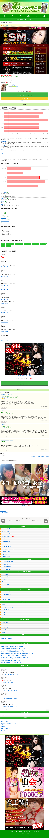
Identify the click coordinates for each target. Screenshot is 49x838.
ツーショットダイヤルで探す (7, 561)
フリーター (2, 195)
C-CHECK (3, 243)
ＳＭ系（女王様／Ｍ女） (12, 85)
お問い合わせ (3, 724)
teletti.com (25, 836)
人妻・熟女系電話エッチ (6, 594)
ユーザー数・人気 (3, 141)
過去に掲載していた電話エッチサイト (8, 723)
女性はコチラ (4, 554)
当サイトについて (4, 721)
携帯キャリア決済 (43, 243)
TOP (9, 831)
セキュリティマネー (28, 243)
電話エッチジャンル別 (24, 589)
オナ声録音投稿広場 (6, 541)
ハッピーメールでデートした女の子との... (10, 690)
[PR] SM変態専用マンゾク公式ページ (24, 95)
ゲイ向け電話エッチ (6, 599)
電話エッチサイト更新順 (8, 536)
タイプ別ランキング (24, 619)
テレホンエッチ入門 (6, 528)
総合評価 (3, 604)
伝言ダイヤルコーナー (6, 574)
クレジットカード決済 (19, 243)
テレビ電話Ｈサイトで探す (7, 564)
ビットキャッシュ (35, 243)
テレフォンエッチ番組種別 (24, 559)
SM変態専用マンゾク (8, 25)
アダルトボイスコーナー (6, 576)
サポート (3, 617)
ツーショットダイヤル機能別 (24, 571)
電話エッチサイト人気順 (6, 531)
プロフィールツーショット (7, 581)
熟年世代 (2, 204)
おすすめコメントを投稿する (43, 458)
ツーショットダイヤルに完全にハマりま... (10, 674)
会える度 (2, 149)
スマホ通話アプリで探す (6, 566)
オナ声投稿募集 (3, 511)
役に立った (3, 407)
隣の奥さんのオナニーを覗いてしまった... (10, 682)
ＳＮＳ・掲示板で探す (6, 569)
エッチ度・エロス (3, 145)
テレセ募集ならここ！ (24, 505)
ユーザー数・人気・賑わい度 (7, 607)
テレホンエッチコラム (5, 640)
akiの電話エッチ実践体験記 (6, 638)
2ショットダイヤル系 (12, 84)
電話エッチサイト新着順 (7, 533)
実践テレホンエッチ (6, 551)
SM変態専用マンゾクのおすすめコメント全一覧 (40, 456)
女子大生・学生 (3, 192)
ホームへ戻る (3, 731)
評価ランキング (24, 602)
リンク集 (3, 730)
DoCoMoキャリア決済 (10, 243)
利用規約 (3, 726)
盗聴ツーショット (5, 586)
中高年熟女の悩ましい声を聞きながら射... (10, 706)
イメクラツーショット (6, 584)
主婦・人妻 (2, 201)
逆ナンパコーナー (5, 579)
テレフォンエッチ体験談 (6, 546)
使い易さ (2, 153)
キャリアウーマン (3, 198)
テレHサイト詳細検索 (6, 556)
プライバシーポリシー (5, 728)
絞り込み (11, 394)
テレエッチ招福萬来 (4, 512)
